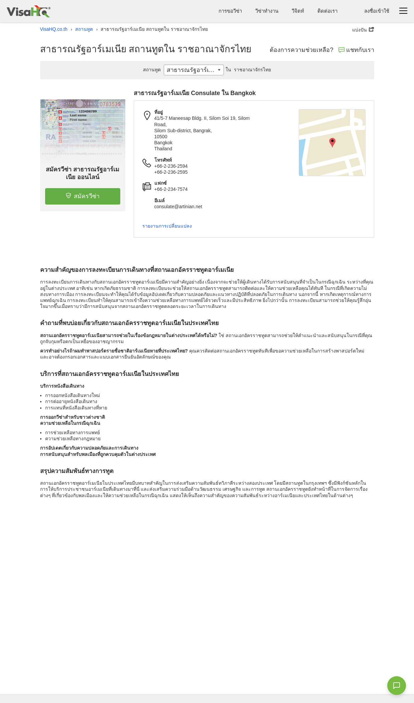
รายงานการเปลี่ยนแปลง (167, 226)
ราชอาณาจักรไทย (247, 69)
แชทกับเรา (356, 50)
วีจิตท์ (298, 11)
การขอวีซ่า (230, 11)
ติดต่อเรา (327, 11)
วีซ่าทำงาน (266, 11)
